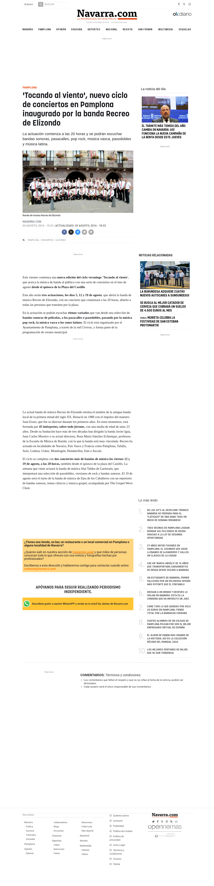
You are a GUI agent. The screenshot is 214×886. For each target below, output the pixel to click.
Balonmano (87, 822)
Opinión (61, 29)
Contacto (118, 820)
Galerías (85, 850)
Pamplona (44, 29)
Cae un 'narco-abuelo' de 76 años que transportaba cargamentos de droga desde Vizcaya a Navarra (168, 566)
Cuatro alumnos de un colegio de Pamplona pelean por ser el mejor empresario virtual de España (169, 624)
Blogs (56, 826)
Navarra (27, 29)
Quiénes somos (121, 815)
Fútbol (57, 845)
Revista (128, 29)
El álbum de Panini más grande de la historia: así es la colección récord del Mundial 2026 (168, 638)
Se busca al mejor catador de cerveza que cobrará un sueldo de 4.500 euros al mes (163, 312)
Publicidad (118, 826)
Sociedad (30, 839)
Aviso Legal (119, 845)
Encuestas (59, 830)
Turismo (117, 859)
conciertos (47, 240)
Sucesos (30, 830)
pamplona (33, 240)
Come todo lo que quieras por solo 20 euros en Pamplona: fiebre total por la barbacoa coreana (169, 609)
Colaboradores (60, 822)
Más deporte (87, 830)
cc (176, 821)
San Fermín (145, 29)
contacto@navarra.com (40, 568)
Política (29, 826)
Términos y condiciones (122, 675)
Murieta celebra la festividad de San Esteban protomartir (159, 327)
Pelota (57, 853)
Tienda (116, 864)
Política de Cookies (122, 831)
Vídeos (85, 854)
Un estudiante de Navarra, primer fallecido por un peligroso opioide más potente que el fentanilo (169, 581)
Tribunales (31, 835)
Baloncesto (59, 849)
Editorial (29, 853)
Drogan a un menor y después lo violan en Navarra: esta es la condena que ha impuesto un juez (168, 595)
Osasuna (76, 29)
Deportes (94, 29)
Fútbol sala (87, 826)
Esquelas (185, 29)
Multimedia (165, 29)
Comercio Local (83, 552)
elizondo (61, 240)
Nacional (112, 29)
